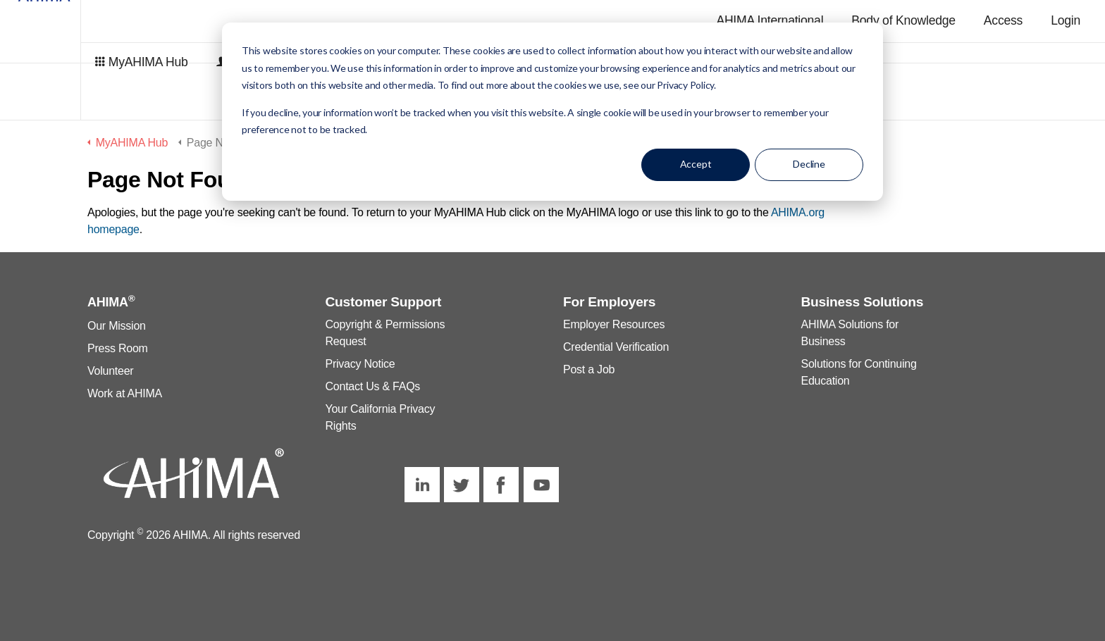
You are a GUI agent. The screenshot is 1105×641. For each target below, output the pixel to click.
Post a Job (589, 369)
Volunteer (110, 371)
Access (1003, 20)
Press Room (117, 348)
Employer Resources (614, 324)
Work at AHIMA (124, 393)
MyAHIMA (91, 60)
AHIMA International (769, 20)
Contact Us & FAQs (373, 386)
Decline (809, 164)
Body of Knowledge (903, 20)
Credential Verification (616, 347)
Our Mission (116, 326)
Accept (696, 164)
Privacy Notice (360, 364)
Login (1065, 20)
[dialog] (552, 112)
